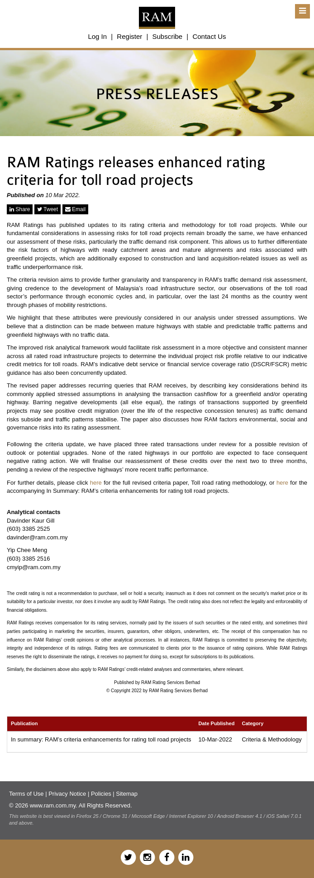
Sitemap (127, 793)
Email (75, 209)
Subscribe (167, 36)
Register (129, 36)
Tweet (47, 209)
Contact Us (209, 36)
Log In (97, 36)
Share (20, 209)
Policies (101, 793)
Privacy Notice (67, 793)
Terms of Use (26, 793)
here (96, 482)
